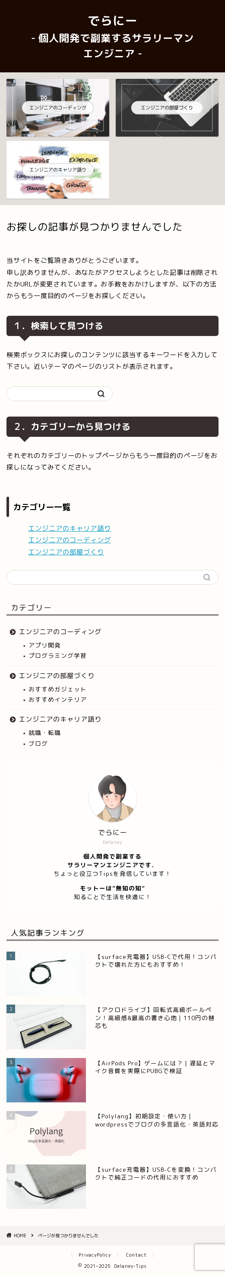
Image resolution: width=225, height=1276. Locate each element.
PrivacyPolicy (95, 1255)
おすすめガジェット (58, 689)
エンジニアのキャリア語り (69, 528)
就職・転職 (45, 732)
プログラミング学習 (58, 655)
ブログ (38, 743)
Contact (136, 1255)
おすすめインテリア (58, 699)
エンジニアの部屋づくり (66, 552)
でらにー (112, 36)
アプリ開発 (45, 645)
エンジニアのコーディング (69, 540)
